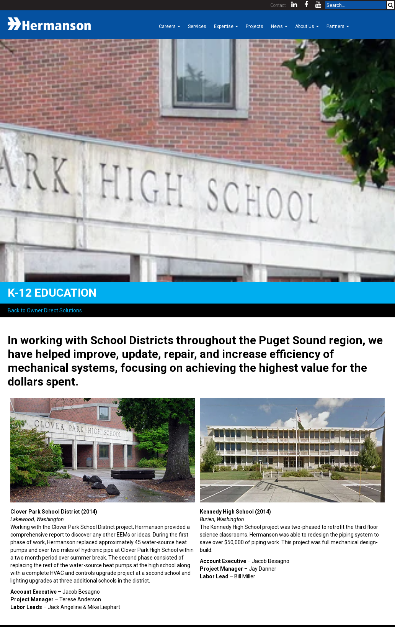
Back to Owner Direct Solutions (45, 310)
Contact (278, 5)
